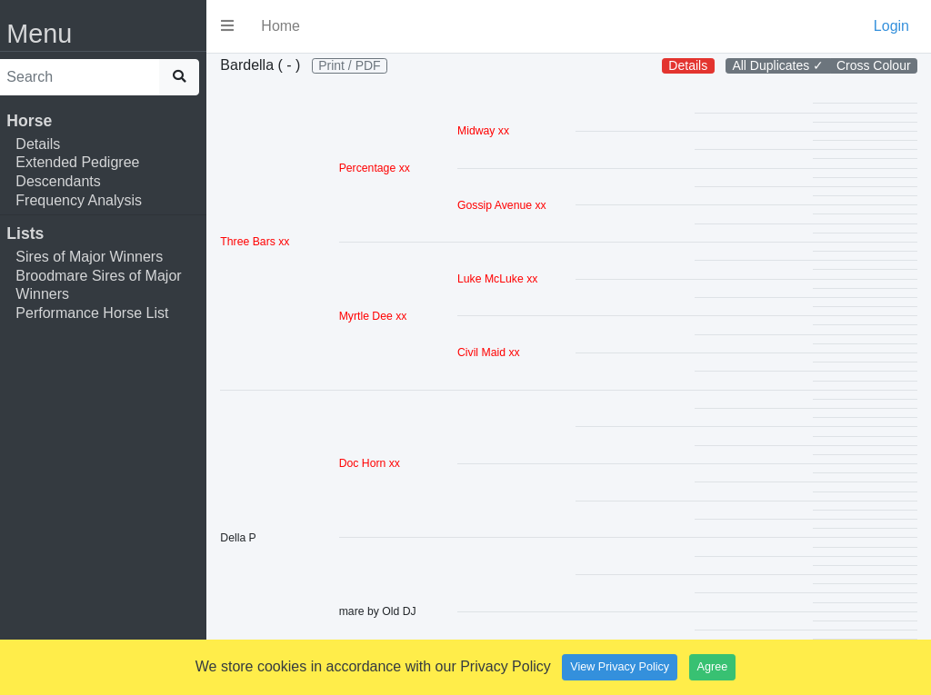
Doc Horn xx (378, 487)
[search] (89, 77)
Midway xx (490, 154)
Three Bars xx (266, 265)
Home (292, 26)
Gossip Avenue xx (509, 228)
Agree (712, 666)
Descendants (69, 181)
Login (891, 26)
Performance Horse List (103, 313)
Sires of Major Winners (101, 256)
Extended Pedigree (89, 162)
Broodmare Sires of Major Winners (110, 285)
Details (49, 144)
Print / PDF (276, 88)
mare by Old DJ (386, 635)
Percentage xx (383, 191)
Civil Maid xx (496, 376)
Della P (249, 560)
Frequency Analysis (90, 200)
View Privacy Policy (619, 666)
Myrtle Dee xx (382, 339)
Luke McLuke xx (505, 302)
